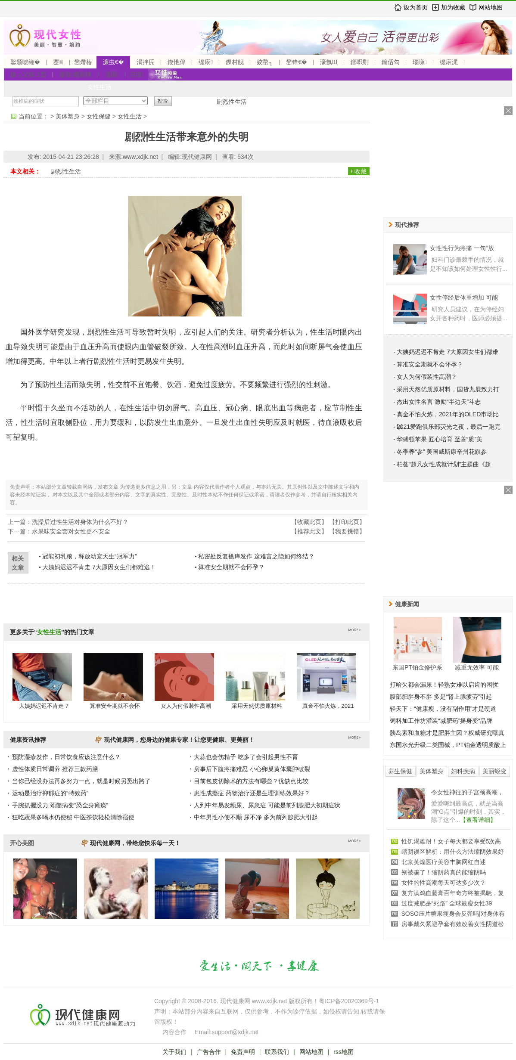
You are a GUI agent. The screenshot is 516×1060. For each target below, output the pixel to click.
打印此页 (347, 521)
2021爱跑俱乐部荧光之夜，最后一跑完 (448, 426)
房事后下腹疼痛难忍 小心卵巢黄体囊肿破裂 (252, 769)
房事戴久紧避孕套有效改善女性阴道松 (452, 924)
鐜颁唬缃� (25, 62)
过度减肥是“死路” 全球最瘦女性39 (446, 903)
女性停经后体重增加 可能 (464, 297)
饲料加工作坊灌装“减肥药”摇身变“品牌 (441, 720)
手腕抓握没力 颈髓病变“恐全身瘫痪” (60, 805)
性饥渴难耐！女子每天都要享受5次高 (451, 841)
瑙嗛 (420, 62)
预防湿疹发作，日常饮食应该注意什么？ (66, 756)
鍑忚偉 (177, 62)
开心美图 (22, 843)
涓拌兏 (146, 62)
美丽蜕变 (494, 771)
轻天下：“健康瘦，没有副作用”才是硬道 (443, 708)
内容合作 (174, 1032)
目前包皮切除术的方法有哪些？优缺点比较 (251, 781)
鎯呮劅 (360, 62)
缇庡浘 (449, 62)
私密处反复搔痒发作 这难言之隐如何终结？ (256, 556)
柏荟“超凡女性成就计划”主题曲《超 (444, 464)
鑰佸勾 (391, 62)
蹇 (58, 62)
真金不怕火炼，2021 (328, 706)
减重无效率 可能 (477, 667)
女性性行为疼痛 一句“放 (462, 248)
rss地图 (343, 1051)
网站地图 (491, 7)
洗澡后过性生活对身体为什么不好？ (80, 521)
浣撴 (137, 74)
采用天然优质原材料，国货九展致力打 (448, 389)
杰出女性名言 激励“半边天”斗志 (439, 401)
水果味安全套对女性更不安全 (71, 531)
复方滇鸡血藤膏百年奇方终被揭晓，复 (452, 893)
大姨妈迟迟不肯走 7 (43, 706)
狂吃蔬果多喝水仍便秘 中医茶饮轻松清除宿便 (73, 817)
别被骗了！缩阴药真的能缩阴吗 (443, 872)
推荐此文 (309, 531)
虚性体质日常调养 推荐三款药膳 (55, 769)
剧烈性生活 (232, 101)
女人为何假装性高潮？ (427, 376)
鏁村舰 (235, 62)
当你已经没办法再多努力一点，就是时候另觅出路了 (81, 781)
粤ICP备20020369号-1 (349, 1001)
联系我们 (277, 1051)
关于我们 (174, 1051)
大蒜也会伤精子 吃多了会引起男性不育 (246, 756)
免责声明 (243, 1051)
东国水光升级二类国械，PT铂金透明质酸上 (448, 744)
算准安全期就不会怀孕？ (231, 567)
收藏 (360, 171)
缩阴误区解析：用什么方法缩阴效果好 (452, 851)
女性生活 (99, 87)
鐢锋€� (296, 62)
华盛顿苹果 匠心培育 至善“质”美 (439, 439)
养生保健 (400, 771)
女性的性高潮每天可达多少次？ (443, 882)
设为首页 (416, 7)
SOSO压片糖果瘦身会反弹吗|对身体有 (453, 913)
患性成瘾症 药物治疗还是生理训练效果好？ (252, 793)
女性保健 (99, 116)
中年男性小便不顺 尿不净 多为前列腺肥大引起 (256, 817)
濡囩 (112, 74)
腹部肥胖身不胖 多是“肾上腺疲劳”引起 (441, 696)
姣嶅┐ (265, 62)
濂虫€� (113, 62)
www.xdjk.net (140, 156)
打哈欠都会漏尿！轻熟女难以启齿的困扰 (444, 684)
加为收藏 (453, 7)
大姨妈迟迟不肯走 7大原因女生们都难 (447, 351)
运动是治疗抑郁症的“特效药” (50, 793)
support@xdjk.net (234, 1032)
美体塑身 (68, 116)
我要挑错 (347, 531)
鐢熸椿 (83, 62)
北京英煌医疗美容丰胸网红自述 (443, 862)
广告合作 (209, 1051)
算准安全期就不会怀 (115, 706)
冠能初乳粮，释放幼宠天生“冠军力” (89, 556)
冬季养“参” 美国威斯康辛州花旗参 (442, 451)
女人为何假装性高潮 (186, 706)
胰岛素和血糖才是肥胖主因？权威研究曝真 (447, 732)
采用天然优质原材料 (257, 706)
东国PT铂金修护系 (417, 667)
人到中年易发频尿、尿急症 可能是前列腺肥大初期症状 (267, 805)
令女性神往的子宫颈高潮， (467, 792)
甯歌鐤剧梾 (75, 74)
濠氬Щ (329, 62)
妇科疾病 (463, 771)
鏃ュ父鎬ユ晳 (28, 74)
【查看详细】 (478, 819)
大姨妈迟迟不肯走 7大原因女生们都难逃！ (99, 567)
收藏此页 (309, 521)
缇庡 (206, 62)
